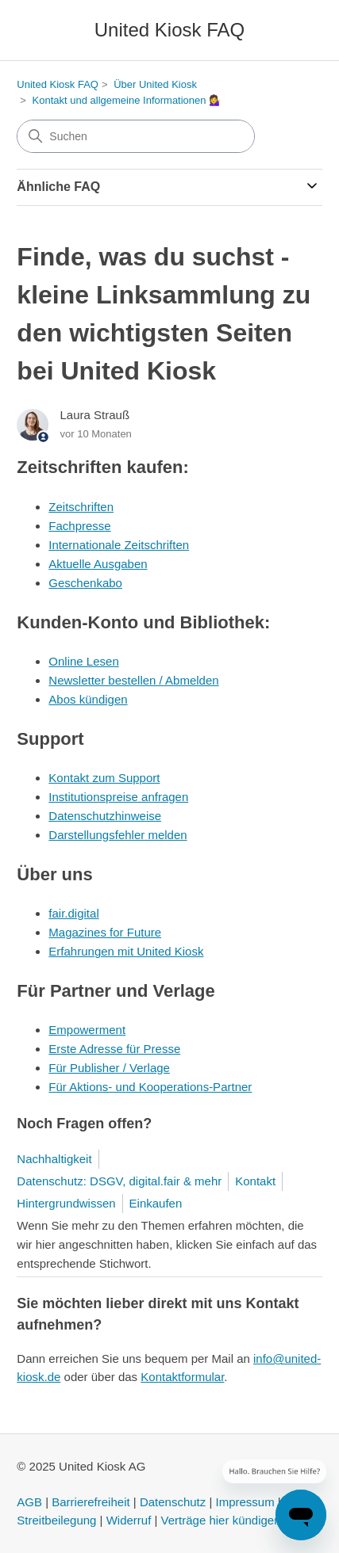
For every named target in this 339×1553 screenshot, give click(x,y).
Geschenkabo (85, 583)
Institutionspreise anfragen (118, 796)
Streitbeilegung (56, 1520)
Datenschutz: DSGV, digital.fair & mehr (119, 1181)
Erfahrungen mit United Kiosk (125, 951)
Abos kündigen (87, 699)
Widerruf (129, 1520)
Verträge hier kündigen (221, 1520)
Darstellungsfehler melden (117, 834)
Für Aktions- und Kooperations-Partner (150, 1086)
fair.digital (73, 913)
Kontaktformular (182, 1376)
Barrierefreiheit (90, 1502)
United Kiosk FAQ (57, 84)
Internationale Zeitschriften (118, 544)
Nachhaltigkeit (54, 1159)
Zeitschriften (81, 506)
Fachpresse (79, 525)
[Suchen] (135, 136)
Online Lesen (83, 661)
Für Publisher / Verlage (109, 1067)
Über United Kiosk (155, 84)
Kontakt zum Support (104, 777)
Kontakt (255, 1181)
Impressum (245, 1502)
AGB (29, 1502)
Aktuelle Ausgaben (97, 563)
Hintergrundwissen (66, 1203)
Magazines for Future (104, 932)
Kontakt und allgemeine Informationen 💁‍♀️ (127, 100)
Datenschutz (173, 1502)
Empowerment (86, 1029)
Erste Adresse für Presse (114, 1048)
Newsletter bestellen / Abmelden (133, 680)
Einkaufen (156, 1203)
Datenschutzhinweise (104, 815)
